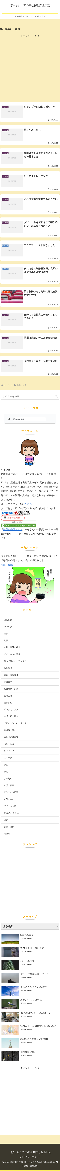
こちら (28, 504)
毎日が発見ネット (12, 529)
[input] (30, 396)
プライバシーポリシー (30, 1157)
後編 (10, 564)
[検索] (29, 419)
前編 (3, 564)
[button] (56, 396)
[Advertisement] (30, 68)
